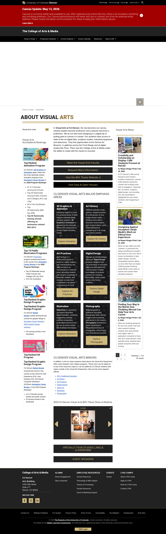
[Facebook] (25, 504)
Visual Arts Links (29, 129)
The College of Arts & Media (40, 31)
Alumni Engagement (62, 477)
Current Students (68, 39)
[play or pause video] (140, 102)
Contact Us (25, 513)
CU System (56, 513)
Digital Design (62, 385)
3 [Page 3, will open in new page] (124, 355)
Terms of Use (86, 513)
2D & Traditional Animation (67, 376)
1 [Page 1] (117, 355)
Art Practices (62, 382)
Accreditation (114, 513)
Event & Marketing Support (87, 492)
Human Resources (84, 477)
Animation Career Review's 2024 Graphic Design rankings (34, 324)
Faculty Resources (84, 489)
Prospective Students (49, 39)
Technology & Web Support (87, 481)
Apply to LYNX (126, 481)
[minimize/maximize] (141, 15)
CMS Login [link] (83, 529)
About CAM (110, 39)
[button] (47, 129)
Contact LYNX (126, 489)
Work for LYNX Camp (129, 485)
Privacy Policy (71, 513)
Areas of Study (30, 39)
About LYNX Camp (128, 477)
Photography (62, 393)
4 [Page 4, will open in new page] (117, 359)
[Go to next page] (125, 359)
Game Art (60, 388)
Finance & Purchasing (85, 485)
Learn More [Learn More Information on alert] (27, 23)
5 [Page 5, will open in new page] (121, 359)
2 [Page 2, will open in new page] (121, 355)
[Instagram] (32, 504)
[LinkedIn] (38, 504)
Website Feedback (41, 513)
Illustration (38, 257)
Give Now (141, 513)
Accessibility (100, 513)
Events (109, 477)
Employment (128, 513)
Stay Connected (61, 481)
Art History (61, 379)
